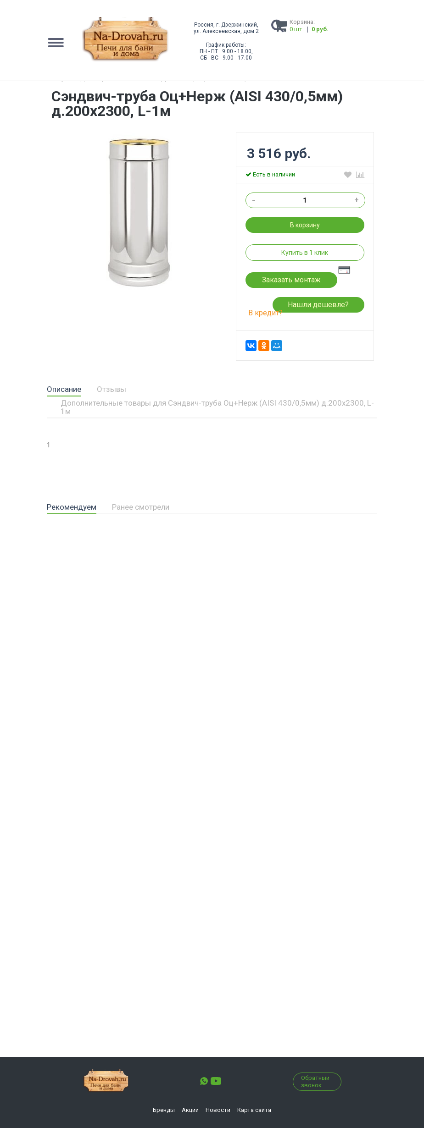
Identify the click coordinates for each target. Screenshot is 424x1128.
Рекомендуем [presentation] (71, 507)
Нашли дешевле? (318, 304)
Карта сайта (254, 1109)
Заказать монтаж (291, 279)
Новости (218, 1109)
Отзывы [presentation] (111, 389)
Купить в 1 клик (304, 252)
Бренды (164, 1109)
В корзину (305, 225)
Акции (190, 1109)
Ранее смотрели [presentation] (140, 507)
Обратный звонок (315, 1081)
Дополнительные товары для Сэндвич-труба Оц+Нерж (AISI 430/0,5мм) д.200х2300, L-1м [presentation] (217, 407)
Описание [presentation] (64, 389)
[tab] (64, 389)
